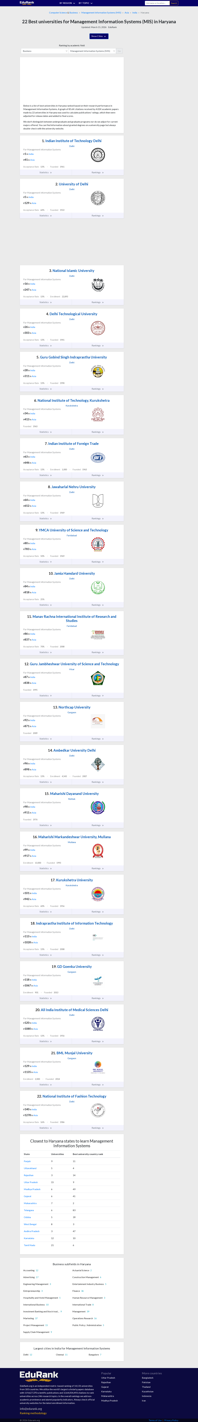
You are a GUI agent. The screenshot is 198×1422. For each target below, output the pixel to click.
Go (119, 51)
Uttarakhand (30, 1168)
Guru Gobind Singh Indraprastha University (72, 357)
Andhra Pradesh (31, 1231)
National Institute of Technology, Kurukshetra (71, 400)
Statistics (46, 172)
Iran (144, 1400)
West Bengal (30, 1224)
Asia (127, 12)
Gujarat (27, 1196)
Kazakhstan (147, 1391)
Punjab (27, 1161)
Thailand (146, 1386)
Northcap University (72, 707)
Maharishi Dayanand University (72, 793)
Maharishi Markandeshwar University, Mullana (72, 837)
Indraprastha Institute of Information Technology (72, 923)
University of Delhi (71, 184)
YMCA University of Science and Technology (71, 530)
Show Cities (99, 36)
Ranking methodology (33, 1413)
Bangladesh (147, 1377)
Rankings (98, 172)
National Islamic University (71, 270)
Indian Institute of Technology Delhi (71, 141)
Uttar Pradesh (31, 1182)
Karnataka (29, 1238)
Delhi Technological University (71, 314)
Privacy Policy (171, 1420)
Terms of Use (155, 1420)
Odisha (27, 1217)
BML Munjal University (72, 1053)
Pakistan (146, 1382)
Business (73, 12)
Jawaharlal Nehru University (72, 487)
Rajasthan (28, 1175)
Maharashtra (30, 1203)
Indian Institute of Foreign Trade (72, 443)
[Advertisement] (45, 82)
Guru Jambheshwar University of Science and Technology (71, 664)
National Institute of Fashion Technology (71, 1096)
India (134, 12)
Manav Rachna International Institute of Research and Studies (71, 618)
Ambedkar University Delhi (72, 750)
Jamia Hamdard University (72, 573)
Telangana (29, 1210)
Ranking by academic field (72, 45)
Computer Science (58, 12)
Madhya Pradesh (32, 1189)
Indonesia (146, 1396)
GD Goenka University (72, 966)
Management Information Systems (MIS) (101, 12)
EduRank (112, 27)
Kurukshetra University (72, 880)
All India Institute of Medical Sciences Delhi (71, 1010)
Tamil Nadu (29, 1245)
